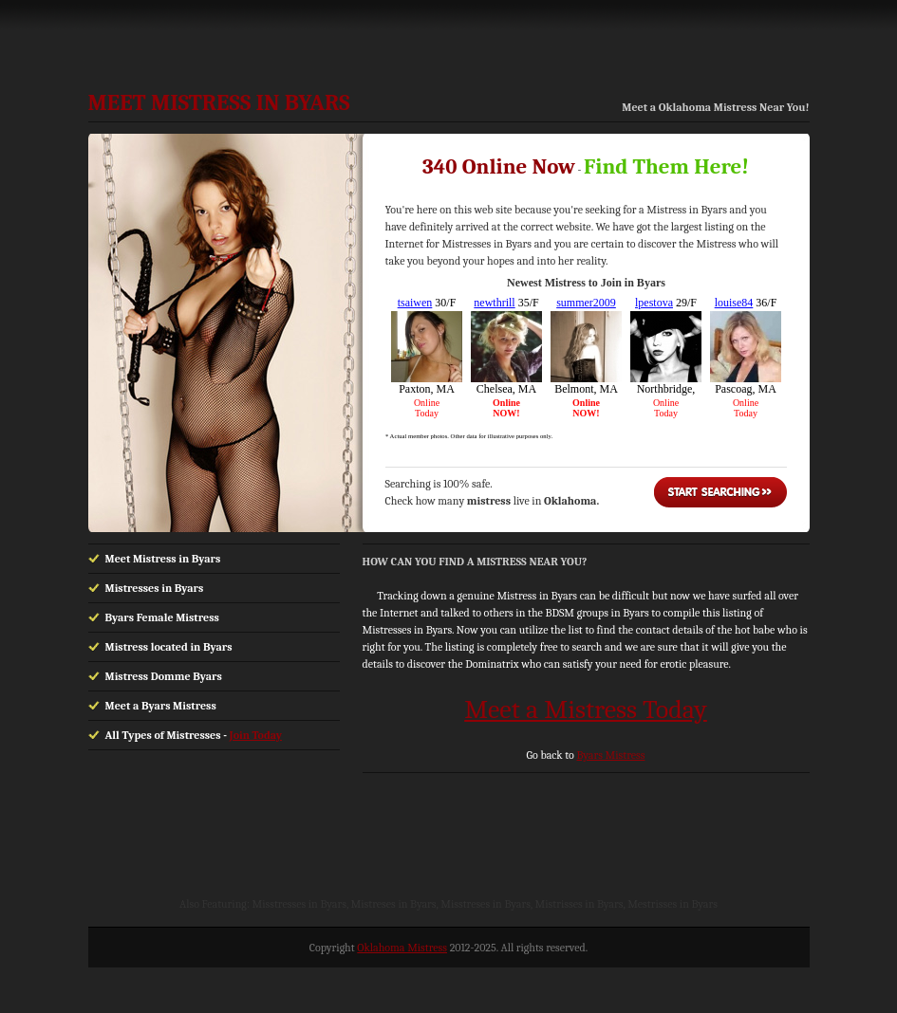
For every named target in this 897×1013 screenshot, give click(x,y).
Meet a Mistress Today (585, 709)
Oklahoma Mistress (402, 947)
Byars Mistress (610, 755)
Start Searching (720, 492)
